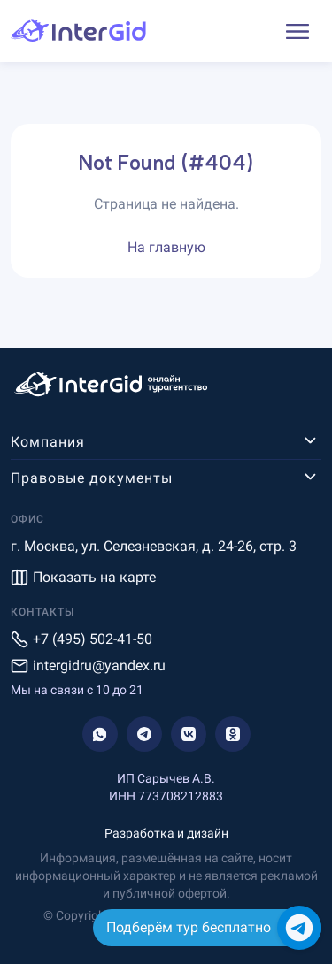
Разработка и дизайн (166, 833)
